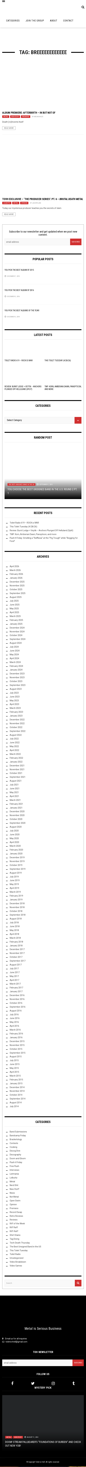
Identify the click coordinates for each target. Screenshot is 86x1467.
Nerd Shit (14, 1186)
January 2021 (16, 808)
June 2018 (15, 927)
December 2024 (17, 628)
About (53, 21)
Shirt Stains (15, 1236)
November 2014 (17, 1092)
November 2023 (17, 678)
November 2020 (17, 816)
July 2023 (14, 693)
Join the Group (35, 21)
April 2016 (14, 1026)
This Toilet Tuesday (19, 1251)
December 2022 (17, 720)
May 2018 (14, 931)
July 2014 (14, 1107)
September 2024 (17, 640)
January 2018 (16, 946)
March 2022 (15, 755)
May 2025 (14, 609)
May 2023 (14, 701)
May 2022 (14, 747)
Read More (9, 129)
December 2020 (17, 812)
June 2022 (15, 743)
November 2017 (17, 954)
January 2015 (16, 1084)
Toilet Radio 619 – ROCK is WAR (19, 361)
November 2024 (17, 632)
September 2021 (17, 778)
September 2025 (17, 594)
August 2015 (16, 1057)
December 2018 (17, 904)
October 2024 (16, 636)
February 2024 (16, 666)
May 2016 (14, 1023)
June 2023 (15, 697)
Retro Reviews (16, 1216)
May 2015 (14, 1069)
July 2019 (14, 877)
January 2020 (16, 854)
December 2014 (17, 1088)
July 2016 (14, 1015)
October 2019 (16, 866)
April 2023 (14, 705)
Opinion (24, 204)
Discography (15, 1155)
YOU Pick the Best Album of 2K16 (19, 291)
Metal (5, 117)
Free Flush (14, 1167)
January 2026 (16, 578)
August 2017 (16, 965)
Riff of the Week (17, 1224)
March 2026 (15, 571)
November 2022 (17, 724)
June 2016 (15, 1019)
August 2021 (16, 781)
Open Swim (15, 1201)
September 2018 (17, 915)
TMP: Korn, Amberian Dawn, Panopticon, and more (33, 535)
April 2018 (14, 935)
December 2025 (17, 582)
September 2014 (17, 1099)
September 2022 (17, 732)
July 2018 (14, 923)
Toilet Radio (15, 1255)
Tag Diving (14, 1239)
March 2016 (15, 1030)
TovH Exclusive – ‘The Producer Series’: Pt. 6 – (42, 199)
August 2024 (16, 644)
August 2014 (16, 1103)
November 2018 (17, 908)
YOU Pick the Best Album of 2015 (19, 270)
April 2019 (14, 889)
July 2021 (14, 785)
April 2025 (14, 613)
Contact (68, 21)
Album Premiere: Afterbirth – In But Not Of (28, 113)
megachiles (38, 117)
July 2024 (14, 647)
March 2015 (15, 1076)
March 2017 (15, 984)
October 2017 (16, 958)
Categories (13, 21)
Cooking (13, 1147)
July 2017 (14, 969)
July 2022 (14, 739)
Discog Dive (15, 1151)
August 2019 (16, 873)
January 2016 (16, 1038)
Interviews (14, 1171)
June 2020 (15, 835)
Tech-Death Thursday (20, 1243)
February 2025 (16, 621)
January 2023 (16, 716)
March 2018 (15, 938)
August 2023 (16, 690)
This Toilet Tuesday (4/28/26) (58, 361)
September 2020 (17, 824)
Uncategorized (16, 1259)
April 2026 (14, 567)
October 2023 (16, 682)
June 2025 (15, 605)
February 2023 (16, 712)
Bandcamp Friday (18, 1136)
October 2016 (16, 1004)
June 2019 (15, 881)
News (12, 1193)
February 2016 (16, 1034)
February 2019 (16, 896)
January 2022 (16, 762)
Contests (14, 1144)
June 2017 (15, 973)
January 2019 (16, 900)
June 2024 (15, 651)
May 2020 (14, 839)
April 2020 (14, 843)
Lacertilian (36, 204)
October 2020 (16, 820)
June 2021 (15, 789)
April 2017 (14, 980)
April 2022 (14, 751)
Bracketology (16, 1140)
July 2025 (14, 601)
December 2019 (17, 858)
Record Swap (16, 1213)
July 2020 (14, 831)
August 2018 (16, 919)
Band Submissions (18, 1132)
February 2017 (16, 988)
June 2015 (15, 1065)
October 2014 (16, 1095)
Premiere (25, 117)
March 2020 (15, 846)
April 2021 (14, 797)
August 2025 (16, 598)
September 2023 (17, 686)
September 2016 (17, 1007)
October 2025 (16, 590)
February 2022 (16, 758)
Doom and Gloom (18, 1159)
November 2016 (17, 1000)
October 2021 (16, 774)
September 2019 (17, 869)
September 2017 (17, 961)
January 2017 (16, 992)
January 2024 (16, 670)
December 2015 (17, 1042)
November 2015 (17, 1046)
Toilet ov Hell (40, 1463)
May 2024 (14, 655)
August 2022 (16, 735)
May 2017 (14, 977)
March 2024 (15, 663)
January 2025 (16, 624)
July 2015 (14, 1061)
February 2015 (16, 1080)
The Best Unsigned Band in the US (21, 485)
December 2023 (17, 674)
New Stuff (15, 117)
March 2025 (15, 617)
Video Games (16, 1266)
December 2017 (17, 950)
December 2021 (17, 766)
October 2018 (16, 912)
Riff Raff (14, 1228)
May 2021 (14, 793)
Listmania (14, 1174)
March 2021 (15, 800)
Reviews (13, 1220)
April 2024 (14, 659)
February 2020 (16, 850)
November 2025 (17, 586)
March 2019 (15, 892)
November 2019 (17, 862)
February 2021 (16, 804)
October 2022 (16, 728)
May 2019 (14, 885)
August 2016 (16, 1011)
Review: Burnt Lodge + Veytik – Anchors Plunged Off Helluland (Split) (41, 531)
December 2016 (17, 996)
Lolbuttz (6, 204)
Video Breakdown (18, 1262)
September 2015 (17, 1053)
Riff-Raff (14, 1232)
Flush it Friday (16, 1163)
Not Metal (14, 1197)
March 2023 (15, 709)
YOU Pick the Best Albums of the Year (22, 311)
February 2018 (16, 942)
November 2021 (17, 770)
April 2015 (14, 1072)
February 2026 (16, 575)
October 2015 (16, 1049)
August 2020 (16, 827)
